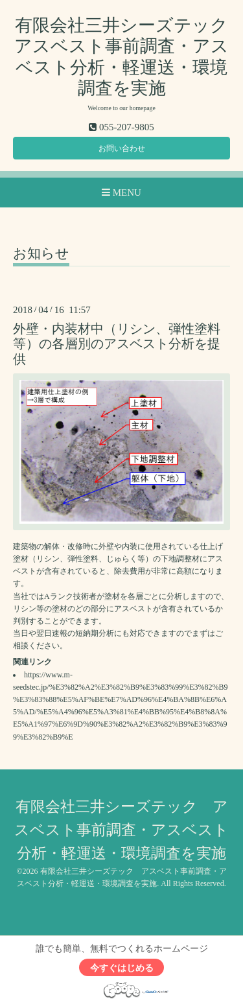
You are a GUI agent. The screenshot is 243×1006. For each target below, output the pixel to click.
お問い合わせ (121, 148)
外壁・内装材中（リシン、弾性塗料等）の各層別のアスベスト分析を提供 (116, 344)
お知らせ (41, 254)
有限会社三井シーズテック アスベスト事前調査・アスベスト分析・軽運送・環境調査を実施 (121, 830)
